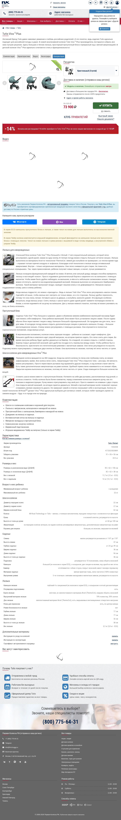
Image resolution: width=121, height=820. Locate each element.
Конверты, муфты (67, 765)
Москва (5, 784)
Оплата (71, 21)
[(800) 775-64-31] (4, 13)
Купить (105, 105)
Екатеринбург (7, 791)
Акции (20, 21)
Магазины (32, 21)
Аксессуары (45, 56)
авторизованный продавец (57, 204)
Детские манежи (67, 755)
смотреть (114, 644)
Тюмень (5, 801)
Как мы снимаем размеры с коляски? (16, 439)
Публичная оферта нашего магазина (72, 814)
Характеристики (24, 56)
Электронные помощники (70, 762)
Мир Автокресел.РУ (68, 772)
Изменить (104, 29)
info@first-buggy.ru (11, 747)
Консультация (59, 56)
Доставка (61, 21)
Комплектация (8, 56)
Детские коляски (67, 742)
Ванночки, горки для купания (71, 759)
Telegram (8, 743)
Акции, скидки (66, 738)
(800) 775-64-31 (16, 12)
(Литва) (113, 443)
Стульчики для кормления (70, 749)
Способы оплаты (68, 798)
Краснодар (6, 794)
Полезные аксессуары (69, 769)
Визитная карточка (12, 752)
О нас (81, 21)
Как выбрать (46, 21)
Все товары (66, 733)
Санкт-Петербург (8, 787)
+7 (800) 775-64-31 (11, 739)
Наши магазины (59, 7)
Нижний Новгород (8, 798)
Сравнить (105, 111)
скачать (115, 636)
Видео (35, 56)
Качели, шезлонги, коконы (70, 752)
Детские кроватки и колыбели (71, 745)
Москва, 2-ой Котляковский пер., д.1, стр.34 (20, 756)
